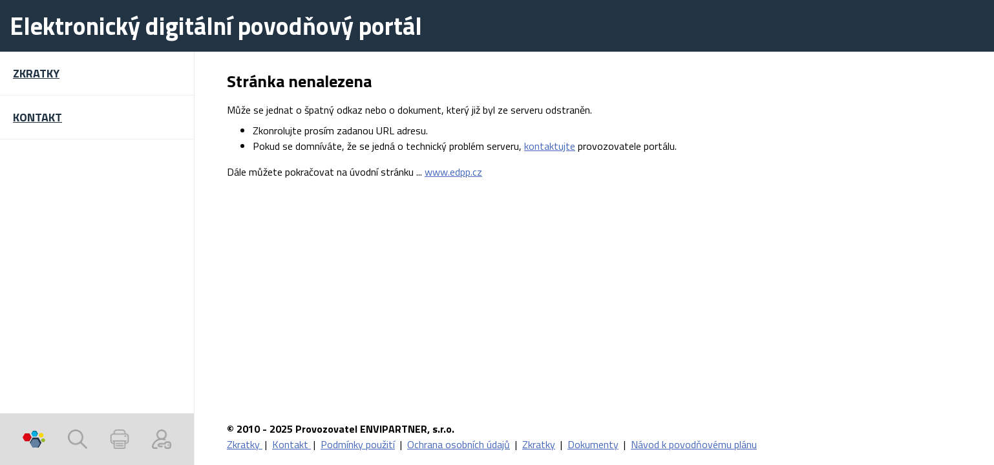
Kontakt (291, 444)
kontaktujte (549, 146)
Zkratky (244, 444)
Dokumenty (593, 444)
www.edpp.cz (453, 172)
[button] (97, 73)
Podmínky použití (358, 444)
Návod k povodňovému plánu (694, 444)
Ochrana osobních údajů (458, 444)
